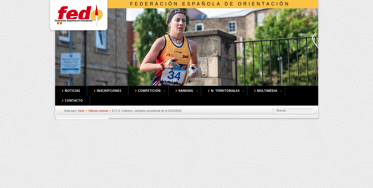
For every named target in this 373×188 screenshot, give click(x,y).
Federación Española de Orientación (210, 3)
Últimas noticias (98, 110)
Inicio (81, 110)
